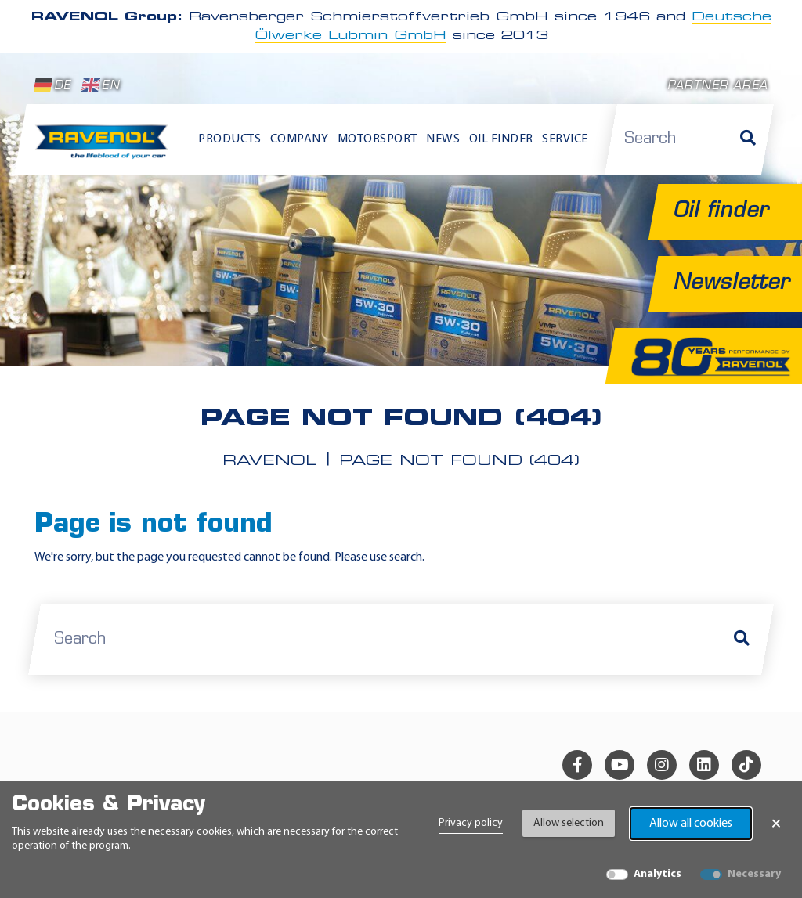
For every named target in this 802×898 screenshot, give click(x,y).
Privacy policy (471, 823)
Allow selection (568, 823)
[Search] (748, 139)
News (443, 139)
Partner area (717, 86)
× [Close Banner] (776, 823)
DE (52, 85)
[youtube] (619, 765)
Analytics (657, 874)
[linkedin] (704, 765)
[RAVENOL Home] (104, 146)
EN (100, 85)
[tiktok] (746, 765)
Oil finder (501, 139)
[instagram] (662, 765)
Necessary (754, 874)
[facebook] (577, 765)
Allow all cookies (690, 823)
